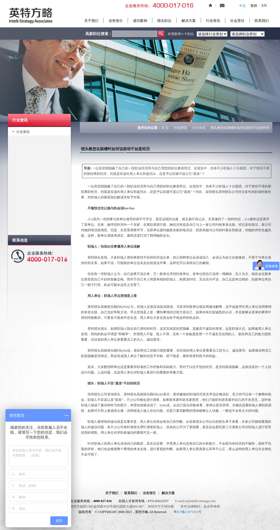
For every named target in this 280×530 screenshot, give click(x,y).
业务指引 (116, 21)
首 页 (165, 128)
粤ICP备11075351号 (188, 512)
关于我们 (91, 21)
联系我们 (262, 21)
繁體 (253, 6)
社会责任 (237, 21)
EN (264, 6)
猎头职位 (164, 21)
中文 (242, 6)
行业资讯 (213, 21)
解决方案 (189, 21)
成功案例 (140, 21)
